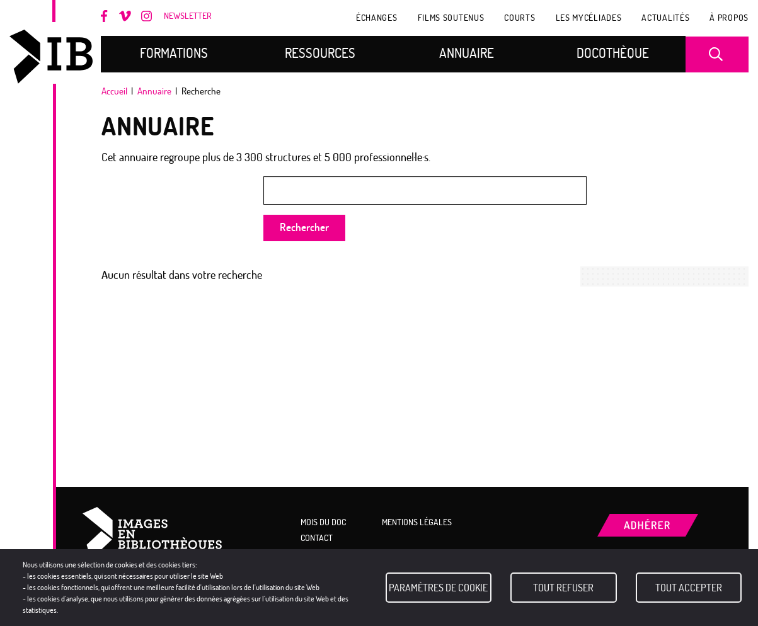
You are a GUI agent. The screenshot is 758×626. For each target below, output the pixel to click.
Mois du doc (80, 139)
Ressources (320, 53)
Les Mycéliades (589, 17)
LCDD (80, 231)
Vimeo (125, 17)
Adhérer (285, 19)
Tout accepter (688, 587)
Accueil (114, 91)
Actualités (665, 17)
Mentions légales (417, 521)
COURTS (519, 17)
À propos (729, 17)
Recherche (719, 54)
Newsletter (188, 16)
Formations (174, 53)
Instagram (147, 16)
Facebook (107, 16)
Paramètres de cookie (438, 587)
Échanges (377, 17)
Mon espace (80, 319)
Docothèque (613, 53)
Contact (317, 537)
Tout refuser (563, 587)
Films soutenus (451, 17)
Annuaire (466, 53)
